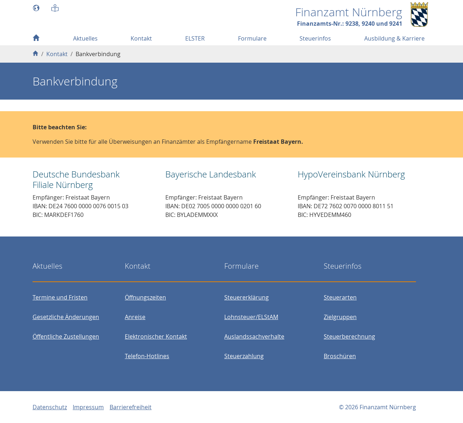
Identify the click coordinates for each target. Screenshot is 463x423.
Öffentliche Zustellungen (66, 336)
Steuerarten (340, 297)
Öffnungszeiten (145, 297)
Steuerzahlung (244, 356)
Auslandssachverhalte (254, 336)
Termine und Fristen (60, 297)
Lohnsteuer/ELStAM (251, 317)
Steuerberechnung (349, 336)
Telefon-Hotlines (147, 356)
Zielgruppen (340, 317)
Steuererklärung (246, 297)
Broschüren (340, 356)
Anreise (135, 317)
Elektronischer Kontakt (156, 336)
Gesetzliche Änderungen (66, 317)
